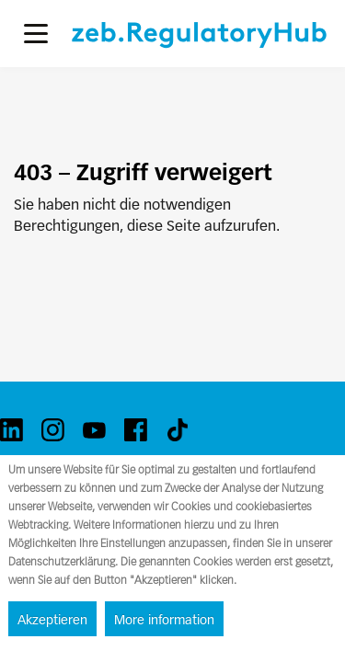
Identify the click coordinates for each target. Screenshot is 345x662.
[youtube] (94, 429)
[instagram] (52, 429)
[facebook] (135, 429)
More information (164, 620)
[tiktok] (177, 429)
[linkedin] (11, 429)
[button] (35, 33)
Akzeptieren (52, 620)
